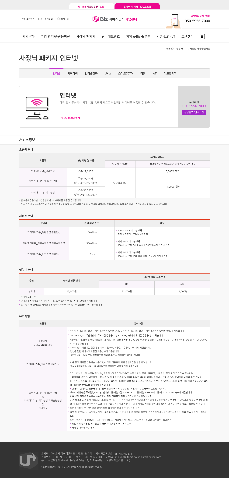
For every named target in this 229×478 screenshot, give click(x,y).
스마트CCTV (125, 73)
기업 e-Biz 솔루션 (138, 36)
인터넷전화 (91, 73)
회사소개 (65, 19)
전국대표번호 (111, 36)
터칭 (142, 73)
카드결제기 (170, 73)
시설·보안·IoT (166, 36)
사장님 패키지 (85, 36)
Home (169, 48)
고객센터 (187, 36)
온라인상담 (47, 19)
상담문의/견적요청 (194, 112)
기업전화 (28, 36)
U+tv (108, 73)
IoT (155, 73)
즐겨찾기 (30, 19)
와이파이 (72, 73)
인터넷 (56, 73)
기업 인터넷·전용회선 (55, 36)
